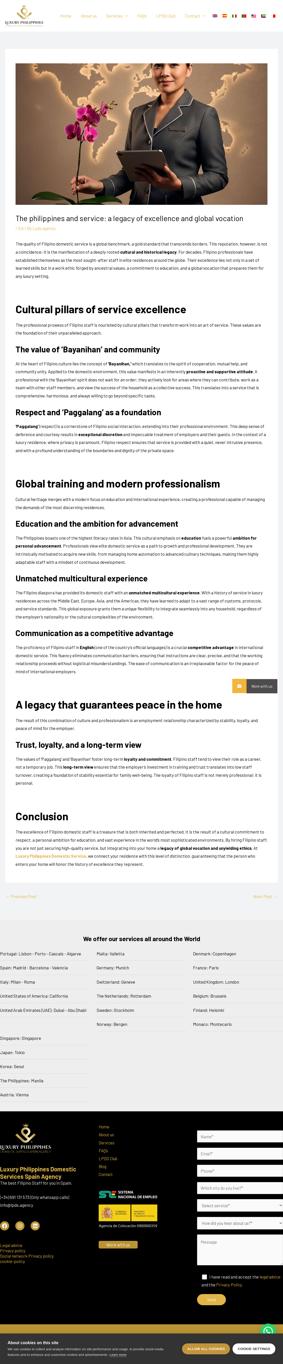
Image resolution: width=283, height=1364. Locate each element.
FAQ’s (143, 15)
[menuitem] (215, 16)
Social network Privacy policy (27, 1255)
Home (69, 15)
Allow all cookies (206, 1349)
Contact (193, 15)
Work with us (260, 686)
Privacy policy (13, 1250)
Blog (103, 1167)
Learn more (118, 1355)
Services (117, 15)
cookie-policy (12, 1261)
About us (92, 15)
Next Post (265, 896)
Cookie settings (254, 1349)
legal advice (270, 1277)
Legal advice (11, 1245)
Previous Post (21, 896)
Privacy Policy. (229, 1285)
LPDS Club (167, 15)
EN (21, 228)
